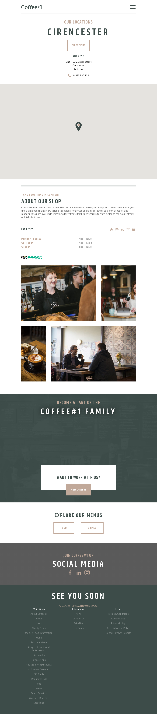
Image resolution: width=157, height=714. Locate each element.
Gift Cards (39, 674)
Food (63, 528)
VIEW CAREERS (78, 490)
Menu (39, 637)
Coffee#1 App (39, 660)
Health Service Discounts (39, 664)
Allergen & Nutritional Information (39, 649)
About (38, 618)
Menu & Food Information (38, 633)
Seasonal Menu (39, 642)
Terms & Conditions (118, 613)
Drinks (92, 528)
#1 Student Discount (38, 669)
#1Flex (38, 688)
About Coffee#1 (39, 613)
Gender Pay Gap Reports (118, 633)
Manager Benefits (38, 698)
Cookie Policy (118, 618)
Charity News (39, 628)
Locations (39, 702)
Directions (78, 45)
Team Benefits (39, 693)
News (39, 623)
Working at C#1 (39, 679)
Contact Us (78, 618)
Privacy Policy (118, 623)
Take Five (78, 623)
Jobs (38, 683)
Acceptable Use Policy (118, 628)
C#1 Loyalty (39, 655)
